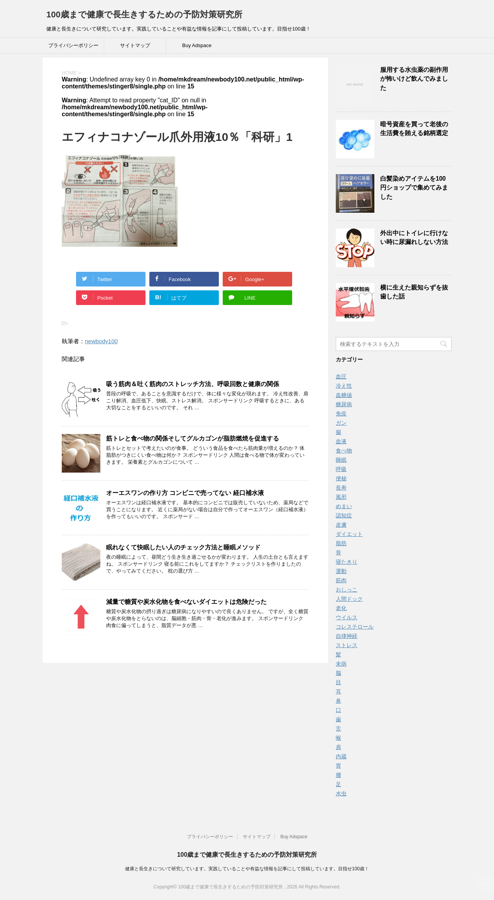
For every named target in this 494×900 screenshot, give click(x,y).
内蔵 (341, 756)
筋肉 (341, 580)
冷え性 (344, 386)
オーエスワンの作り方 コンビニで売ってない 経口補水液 (185, 493)
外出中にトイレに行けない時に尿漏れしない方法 (414, 237)
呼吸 (341, 469)
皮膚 (341, 525)
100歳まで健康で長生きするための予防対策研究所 (144, 14)
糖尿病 (344, 404)
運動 (341, 571)
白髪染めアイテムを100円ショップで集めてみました (414, 187)
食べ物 (344, 450)
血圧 (341, 376)
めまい (344, 506)
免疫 (341, 413)
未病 (341, 664)
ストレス (346, 645)
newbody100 (101, 341)
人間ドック (349, 599)
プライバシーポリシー (73, 45)
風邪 (341, 497)
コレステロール (355, 627)
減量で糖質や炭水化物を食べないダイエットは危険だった (186, 601)
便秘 (341, 478)
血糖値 (344, 395)
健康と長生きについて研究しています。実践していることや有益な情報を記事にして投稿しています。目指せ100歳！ (247, 868)
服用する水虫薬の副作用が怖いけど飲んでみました (414, 78)
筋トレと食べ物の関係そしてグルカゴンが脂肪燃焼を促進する (192, 438)
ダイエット (349, 534)
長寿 (341, 488)
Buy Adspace (196, 45)
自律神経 (346, 636)
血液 (341, 441)
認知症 (344, 515)
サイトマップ (135, 45)
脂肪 (341, 543)
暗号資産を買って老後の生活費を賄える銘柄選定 (414, 128)
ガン (341, 423)
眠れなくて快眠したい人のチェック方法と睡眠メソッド (183, 547)
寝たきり (346, 562)
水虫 (341, 793)
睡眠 (341, 460)
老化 (341, 608)
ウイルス (346, 617)
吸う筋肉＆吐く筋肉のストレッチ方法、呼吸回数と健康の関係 (192, 384)
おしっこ (346, 589)
